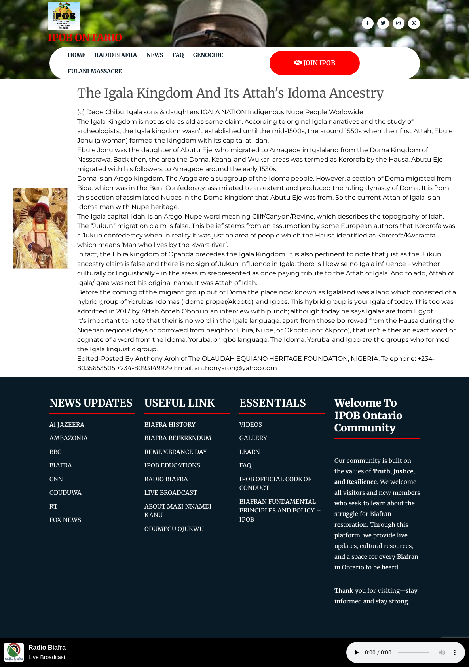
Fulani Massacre (95, 71)
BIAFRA (60, 465)
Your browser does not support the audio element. (405, 652)
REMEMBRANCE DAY (175, 452)
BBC (55, 452)
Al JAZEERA (66, 424)
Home (76, 54)
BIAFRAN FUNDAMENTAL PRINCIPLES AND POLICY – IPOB (280, 510)
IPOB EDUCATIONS (172, 465)
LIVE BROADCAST (170, 492)
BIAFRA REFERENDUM (177, 438)
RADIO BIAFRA (166, 479)
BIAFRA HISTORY (170, 424)
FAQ (178, 54)
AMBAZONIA (68, 438)
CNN (56, 479)
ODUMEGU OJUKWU (174, 529)
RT (53, 506)
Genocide (208, 54)
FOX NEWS (65, 520)
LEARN (249, 452)
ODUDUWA (65, 492)
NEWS (154, 54)
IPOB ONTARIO (85, 37)
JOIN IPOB (314, 63)
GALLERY (253, 438)
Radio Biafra (116, 54)
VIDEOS (250, 424)
